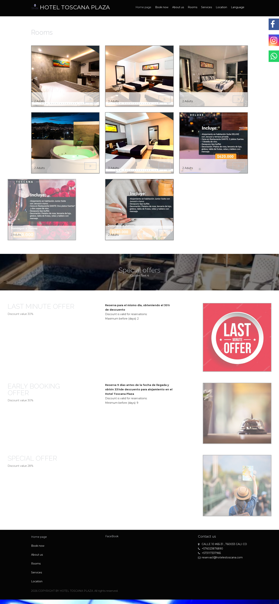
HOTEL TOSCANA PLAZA (75, 7)
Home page (143, 7)
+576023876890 (210, 548)
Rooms (192, 7)
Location (221, 7)
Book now (161, 7)
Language (237, 7)
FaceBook (111, 536)
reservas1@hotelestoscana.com (220, 557)
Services (206, 7)
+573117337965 (209, 553)
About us (178, 7)
